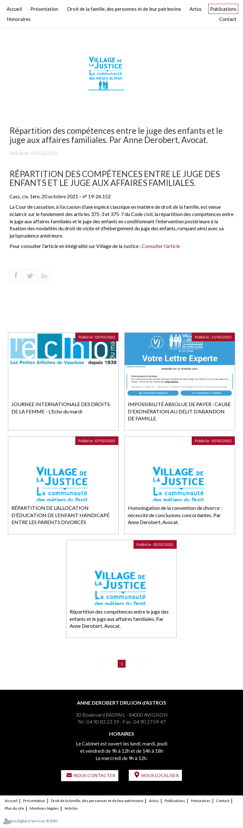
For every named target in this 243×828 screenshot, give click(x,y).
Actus (196, 9)
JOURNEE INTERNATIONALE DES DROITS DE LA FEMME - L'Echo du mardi (60, 407)
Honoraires (19, 19)
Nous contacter (94, 775)
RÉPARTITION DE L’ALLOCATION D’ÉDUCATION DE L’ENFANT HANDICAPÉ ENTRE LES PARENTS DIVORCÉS (60, 515)
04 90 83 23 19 (103, 722)
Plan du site (14, 808)
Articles (71, 808)
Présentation (44, 9)
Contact (227, 19)
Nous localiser (160, 775)
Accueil (14, 9)
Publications (223, 9)
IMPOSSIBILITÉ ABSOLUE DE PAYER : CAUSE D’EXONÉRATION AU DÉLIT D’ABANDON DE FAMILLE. (179, 411)
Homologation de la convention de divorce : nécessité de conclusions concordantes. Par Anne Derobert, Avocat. (175, 515)
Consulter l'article (161, 246)
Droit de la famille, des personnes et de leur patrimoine (124, 9)
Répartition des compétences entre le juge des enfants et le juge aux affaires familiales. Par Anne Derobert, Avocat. (119, 619)
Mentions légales (44, 808)
